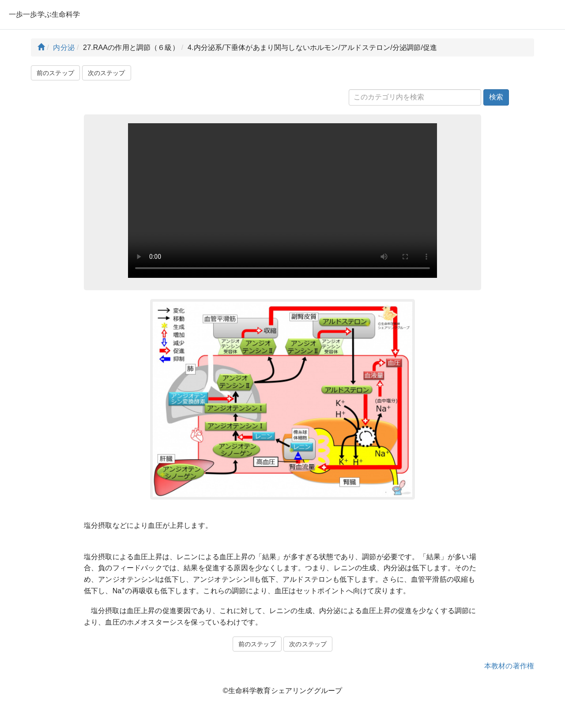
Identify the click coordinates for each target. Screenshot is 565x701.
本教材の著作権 (509, 666)
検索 (496, 97)
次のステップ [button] (106, 72)
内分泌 (63, 47)
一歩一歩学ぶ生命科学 (44, 14)
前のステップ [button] (55, 72)
